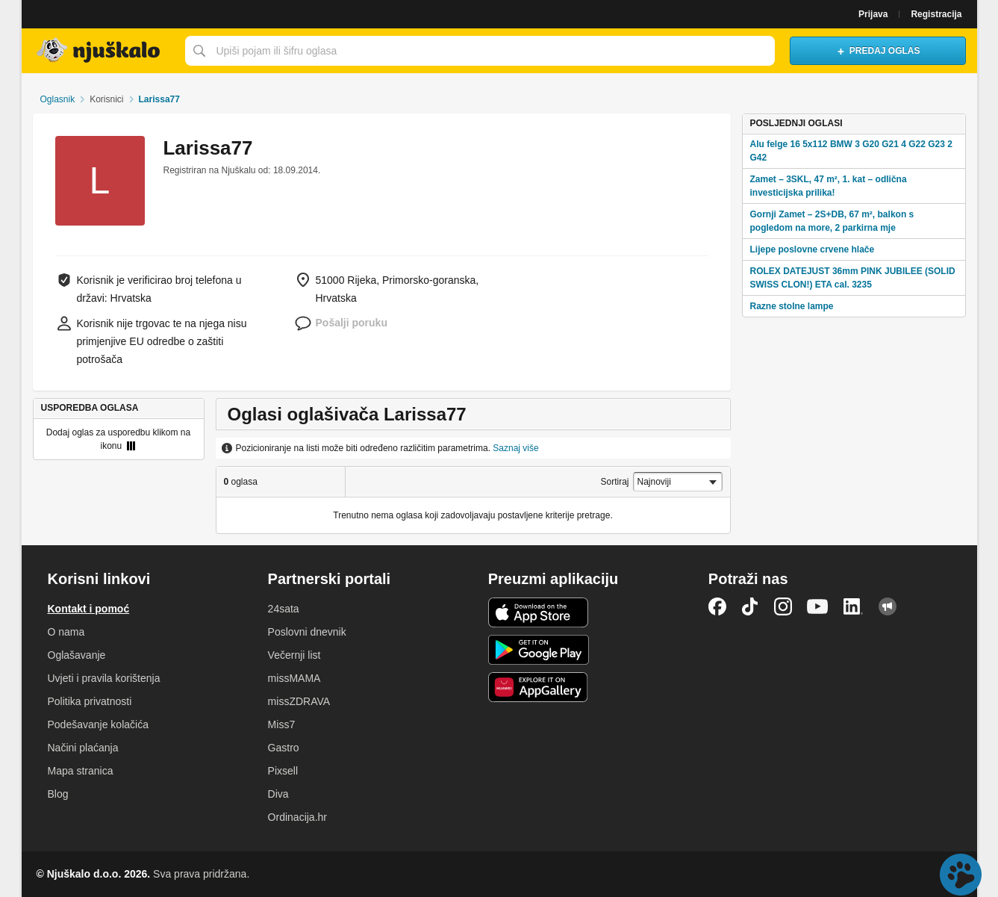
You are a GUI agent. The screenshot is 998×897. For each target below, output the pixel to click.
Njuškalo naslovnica (99, 51)
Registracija (936, 14)
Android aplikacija (538, 650)
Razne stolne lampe (791, 306)
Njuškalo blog (887, 606)
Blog (58, 794)
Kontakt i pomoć (89, 609)
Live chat (960, 874)
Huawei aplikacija (538, 687)
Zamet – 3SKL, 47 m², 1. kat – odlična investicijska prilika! (827, 186)
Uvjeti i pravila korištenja (104, 678)
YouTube (817, 606)
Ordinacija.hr (297, 817)
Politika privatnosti (90, 701)
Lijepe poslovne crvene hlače (811, 249)
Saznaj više (515, 448)
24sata (283, 609)
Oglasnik (57, 99)
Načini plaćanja (83, 748)
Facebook (717, 606)
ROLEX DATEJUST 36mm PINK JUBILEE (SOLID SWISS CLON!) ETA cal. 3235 (852, 278)
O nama (66, 632)
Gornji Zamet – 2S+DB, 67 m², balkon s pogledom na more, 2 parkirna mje (831, 221)
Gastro (283, 748)
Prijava (873, 14)
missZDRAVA (299, 701)
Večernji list (294, 655)
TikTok (750, 606)
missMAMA (294, 678)
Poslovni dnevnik (307, 632)
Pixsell (283, 771)
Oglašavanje (77, 655)
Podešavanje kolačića (98, 724)
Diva (278, 794)
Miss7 (282, 724)
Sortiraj (615, 482)
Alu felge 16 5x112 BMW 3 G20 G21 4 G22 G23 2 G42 (850, 151)
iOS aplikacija (538, 612)
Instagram (783, 606)
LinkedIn (853, 606)
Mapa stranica (80, 771)
